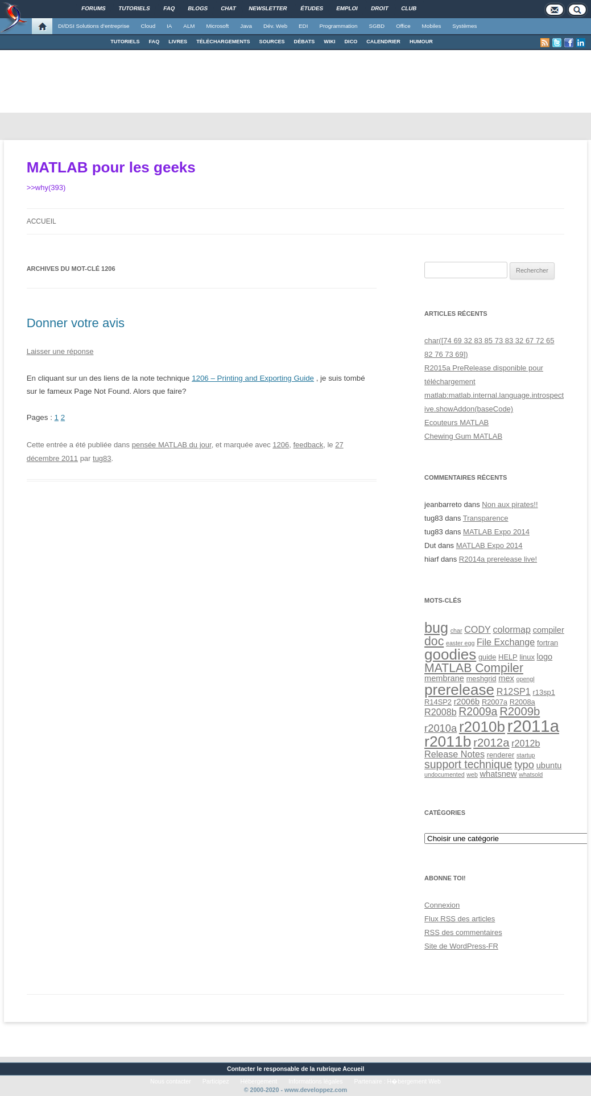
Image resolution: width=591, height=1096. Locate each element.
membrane (444, 678)
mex (506, 678)
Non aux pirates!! (510, 504)
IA (169, 26)
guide (487, 657)
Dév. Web (275, 26)
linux (526, 657)
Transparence (486, 518)
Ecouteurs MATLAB (456, 422)
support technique (468, 764)
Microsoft (217, 26)
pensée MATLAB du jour (172, 444)
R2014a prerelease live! (498, 559)
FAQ (154, 41)
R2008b (440, 712)
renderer (501, 755)
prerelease (459, 689)
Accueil (41, 221)
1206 (280, 444)
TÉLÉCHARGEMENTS (223, 41)
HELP (508, 657)
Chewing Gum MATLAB (463, 436)
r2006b (467, 701)
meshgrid (481, 678)
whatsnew (498, 773)
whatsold (531, 774)
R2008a (522, 702)
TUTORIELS (124, 41)
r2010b (482, 726)
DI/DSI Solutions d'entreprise (93, 26)
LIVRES (177, 41)
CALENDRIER (383, 41)
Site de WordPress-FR (461, 946)
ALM (189, 26)
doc (434, 641)
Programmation (338, 26)
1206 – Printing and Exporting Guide (253, 378)
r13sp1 (544, 692)
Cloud (147, 26)
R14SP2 (438, 702)
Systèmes (464, 26)
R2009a (477, 711)
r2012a (491, 742)
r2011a (533, 725)
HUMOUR (421, 41)
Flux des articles (459, 918)
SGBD (377, 26)
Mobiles (431, 26)
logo (545, 656)
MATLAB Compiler (473, 667)
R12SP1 (514, 691)
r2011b (447, 741)
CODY (477, 629)
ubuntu (549, 765)
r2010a (440, 728)
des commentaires (463, 932)
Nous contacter (170, 1081)
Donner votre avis (76, 323)
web (472, 774)
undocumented (444, 774)
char (456, 630)
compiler (548, 629)
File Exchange (506, 642)
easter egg (460, 643)
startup (525, 755)
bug (436, 628)
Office (403, 26)
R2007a (494, 702)
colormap (512, 629)
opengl (525, 678)
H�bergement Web (414, 1081)
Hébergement (259, 1081)
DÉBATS (304, 41)
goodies (450, 654)
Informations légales (315, 1081)
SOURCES (272, 41)
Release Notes (454, 754)
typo (524, 765)
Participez (215, 1081)
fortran (547, 642)
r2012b (525, 743)
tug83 (102, 458)
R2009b (519, 711)
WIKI (329, 41)
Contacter (241, 1068)
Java (246, 26)
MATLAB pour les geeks (111, 167)
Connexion (442, 905)
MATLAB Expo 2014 (496, 532)
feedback (308, 444)
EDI (303, 26)
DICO (351, 41)
